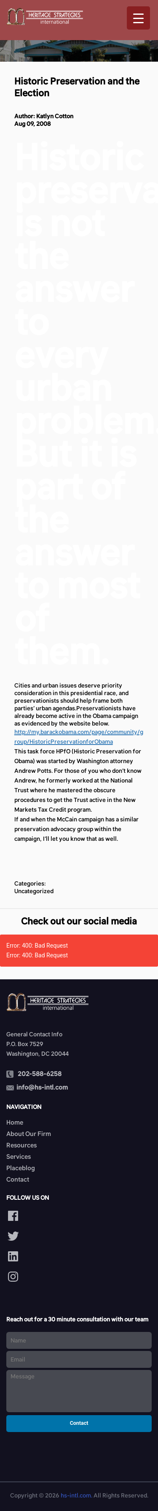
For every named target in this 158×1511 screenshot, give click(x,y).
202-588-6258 (40, 1074)
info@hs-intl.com (42, 1087)
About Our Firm (28, 1134)
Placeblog (20, 1168)
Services (18, 1156)
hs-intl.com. (76, 1495)
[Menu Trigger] (138, 18)
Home (14, 1122)
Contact (17, 1179)
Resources (21, 1145)
